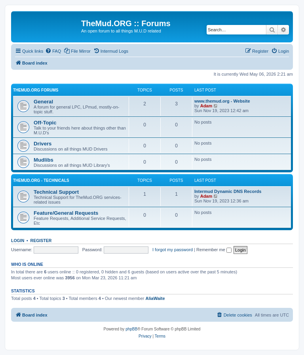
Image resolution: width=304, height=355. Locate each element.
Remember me (214, 249)
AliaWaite (155, 298)
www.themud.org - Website (222, 101)
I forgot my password (172, 249)
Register (41, 240)
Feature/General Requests (66, 213)
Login (17, 240)
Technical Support (56, 192)
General (43, 102)
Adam (206, 105)
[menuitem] (53, 51)
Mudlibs (43, 160)
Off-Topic (45, 123)
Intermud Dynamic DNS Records (227, 191)
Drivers (42, 144)
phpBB (131, 329)
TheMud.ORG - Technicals (41, 180)
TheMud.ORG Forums (35, 90)
